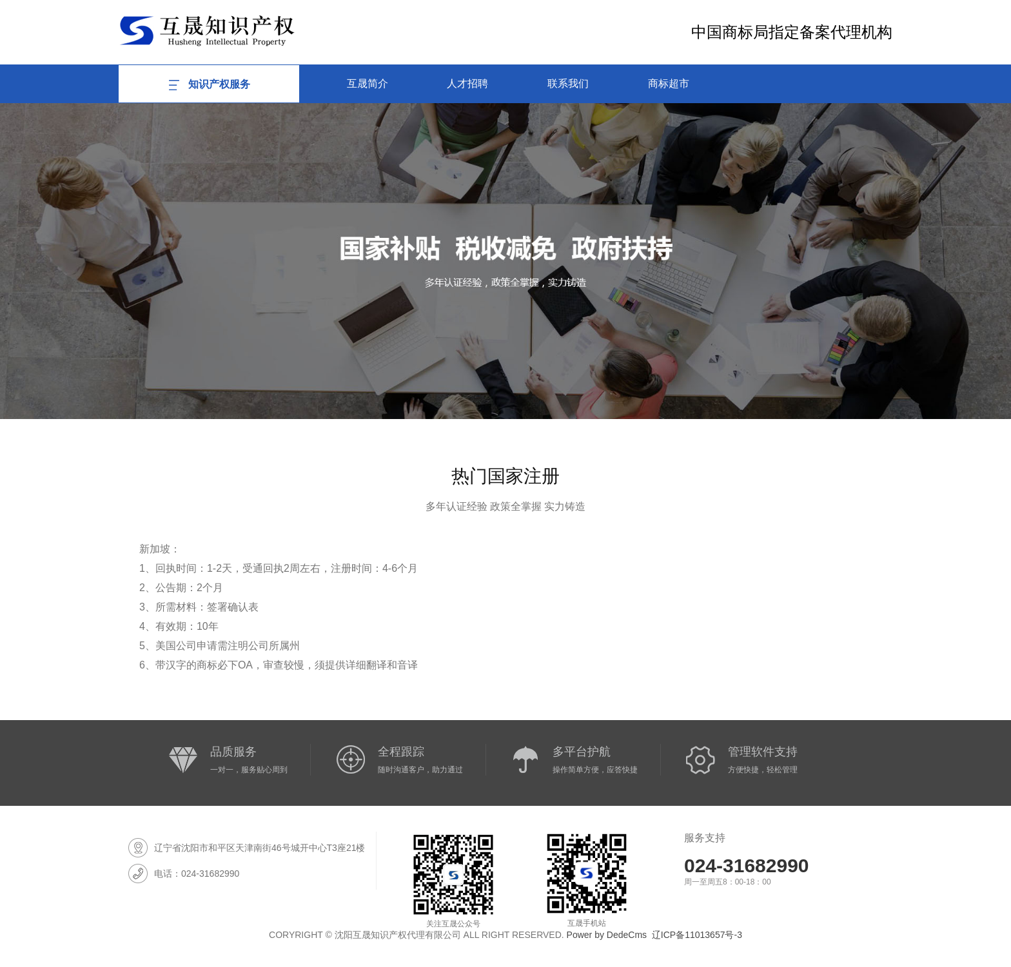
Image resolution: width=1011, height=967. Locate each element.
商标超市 (668, 83)
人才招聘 (467, 83)
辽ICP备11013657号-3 (697, 935)
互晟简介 (367, 83)
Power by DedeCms (607, 935)
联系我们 (568, 83)
